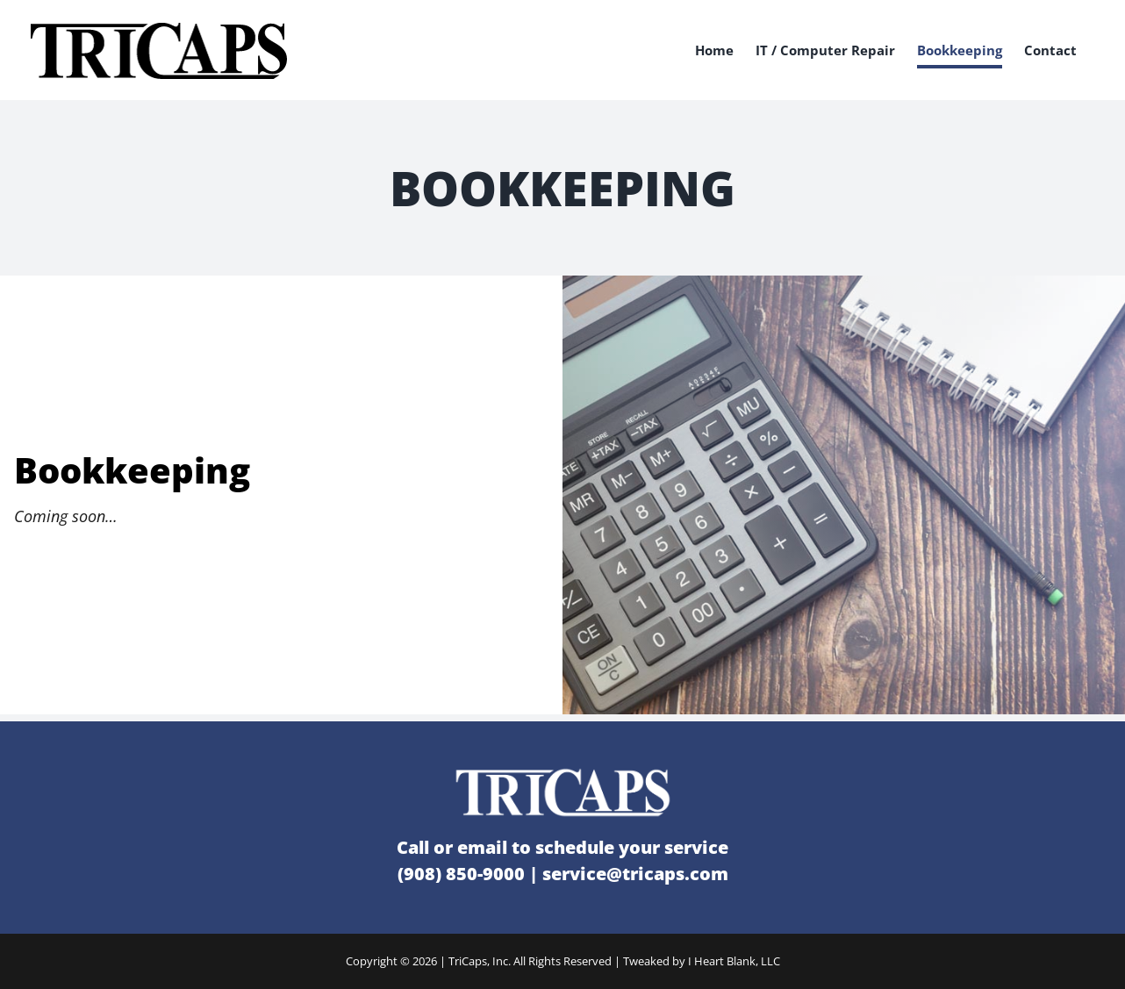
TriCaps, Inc (478, 961)
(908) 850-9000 (461, 873)
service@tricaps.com (635, 873)
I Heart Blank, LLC (734, 961)
